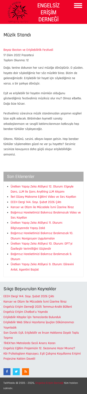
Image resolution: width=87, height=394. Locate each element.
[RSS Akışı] (25, 371)
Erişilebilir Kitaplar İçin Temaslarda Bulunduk (32, 317)
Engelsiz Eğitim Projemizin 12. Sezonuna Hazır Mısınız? (39, 348)
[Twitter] (16, 371)
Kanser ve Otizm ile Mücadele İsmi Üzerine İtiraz (42, 207)
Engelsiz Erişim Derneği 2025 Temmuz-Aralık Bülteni (37, 307)
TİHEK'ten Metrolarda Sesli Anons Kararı (29, 343)
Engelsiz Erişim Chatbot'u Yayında (25, 312)
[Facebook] (6, 371)
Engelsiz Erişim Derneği (49, 383)
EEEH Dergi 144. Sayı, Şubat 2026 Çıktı (36, 202)
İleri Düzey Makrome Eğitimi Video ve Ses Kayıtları (43, 197)
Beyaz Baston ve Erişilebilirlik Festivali (28, 50)
